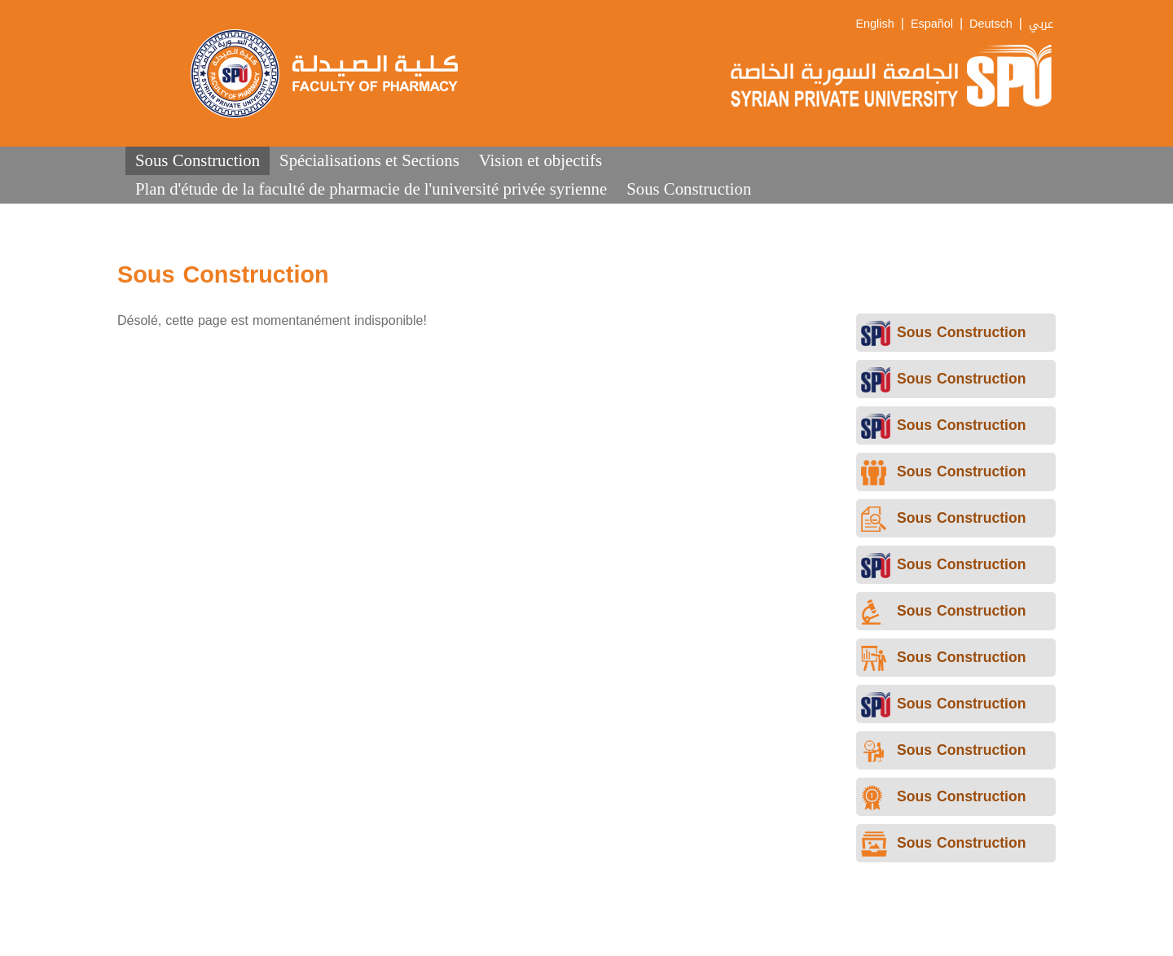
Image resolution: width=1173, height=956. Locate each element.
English (875, 24)
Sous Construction (197, 160)
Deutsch (991, 24)
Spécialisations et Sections (369, 160)
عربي (1041, 24)
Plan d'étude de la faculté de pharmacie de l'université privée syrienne (371, 188)
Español (932, 24)
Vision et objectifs (540, 160)
